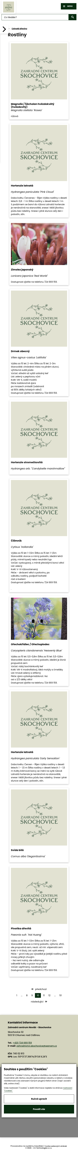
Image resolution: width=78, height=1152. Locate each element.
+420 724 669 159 (22, 1042)
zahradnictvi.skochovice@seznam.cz (36, 1045)
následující (39, 1001)
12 (49, 995)
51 (60, 995)
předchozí (39, 989)
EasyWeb (38, 1146)
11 (44, 995)
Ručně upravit (39, 1098)
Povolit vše (39, 1109)
